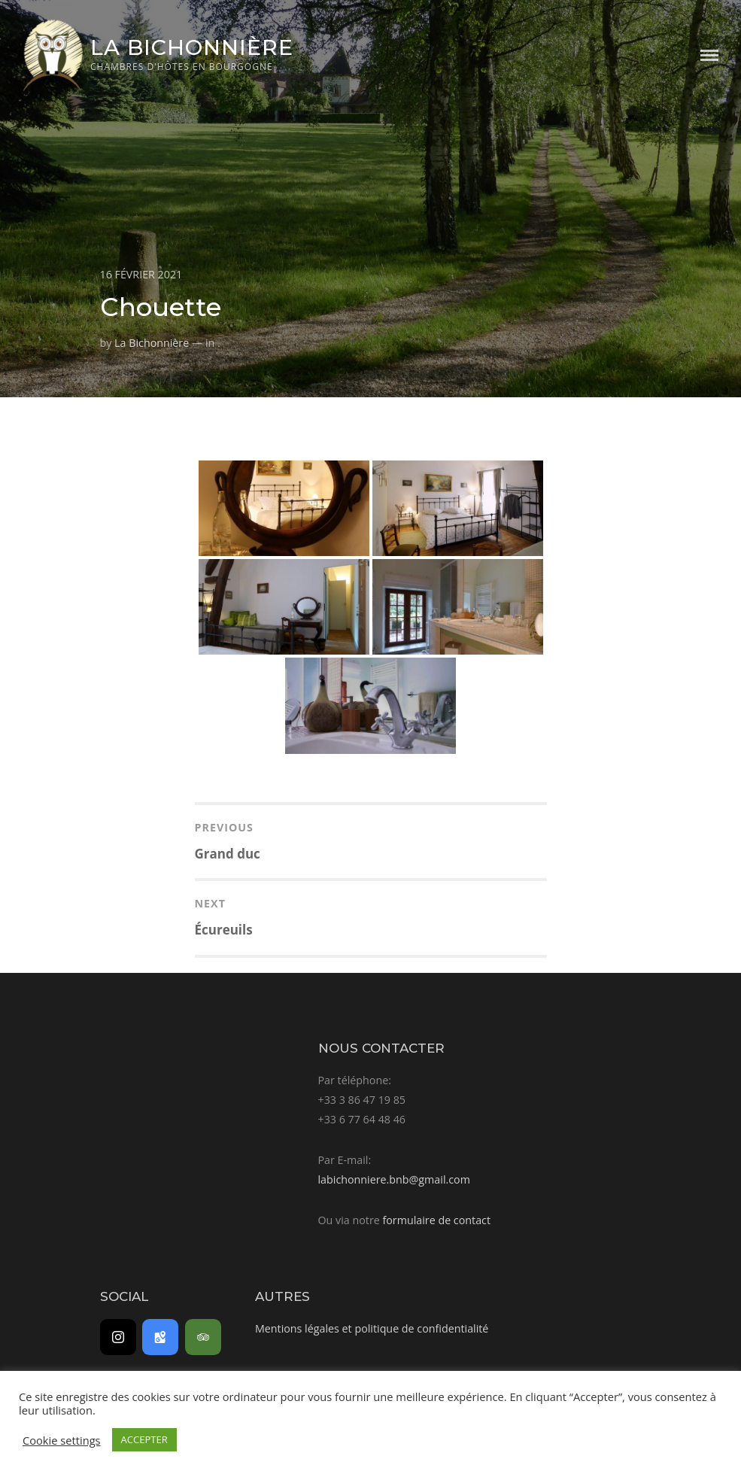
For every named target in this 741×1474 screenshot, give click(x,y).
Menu (709, 55)
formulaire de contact (436, 1220)
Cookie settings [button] (62, 1440)
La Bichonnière (191, 47)
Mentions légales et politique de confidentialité (371, 1328)
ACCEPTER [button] (144, 1439)
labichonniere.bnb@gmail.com (394, 1179)
